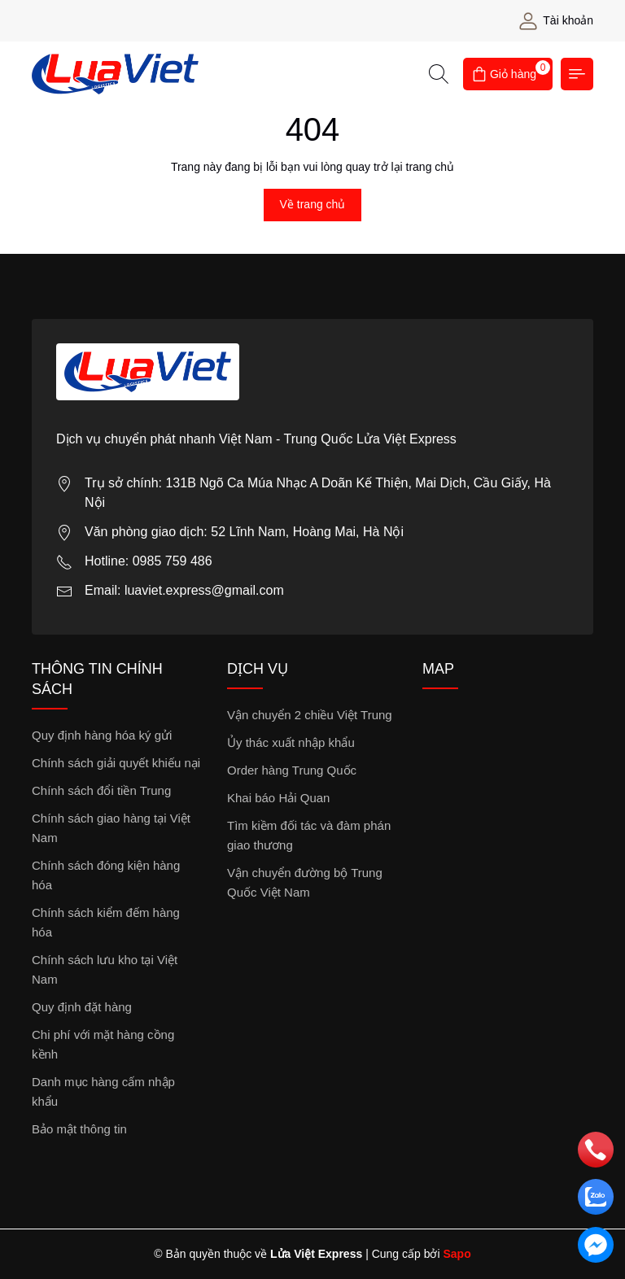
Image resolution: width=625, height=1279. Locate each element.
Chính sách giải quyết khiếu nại (116, 763)
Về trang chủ (313, 204)
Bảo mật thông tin (79, 1129)
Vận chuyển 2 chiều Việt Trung (309, 715)
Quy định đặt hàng (82, 1007)
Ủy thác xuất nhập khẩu (291, 742)
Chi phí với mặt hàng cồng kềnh (103, 1044)
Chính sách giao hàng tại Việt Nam (111, 828)
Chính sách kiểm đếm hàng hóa (106, 922)
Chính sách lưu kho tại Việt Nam (104, 969)
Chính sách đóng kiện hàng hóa (106, 875)
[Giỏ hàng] (508, 74)
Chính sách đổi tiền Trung (101, 790)
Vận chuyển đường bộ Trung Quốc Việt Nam (304, 882)
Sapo (456, 1253)
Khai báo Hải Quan (278, 798)
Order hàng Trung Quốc (291, 770)
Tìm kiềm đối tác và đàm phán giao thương (309, 835)
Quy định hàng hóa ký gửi (102, 735)
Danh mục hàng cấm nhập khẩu (103, 1091)
